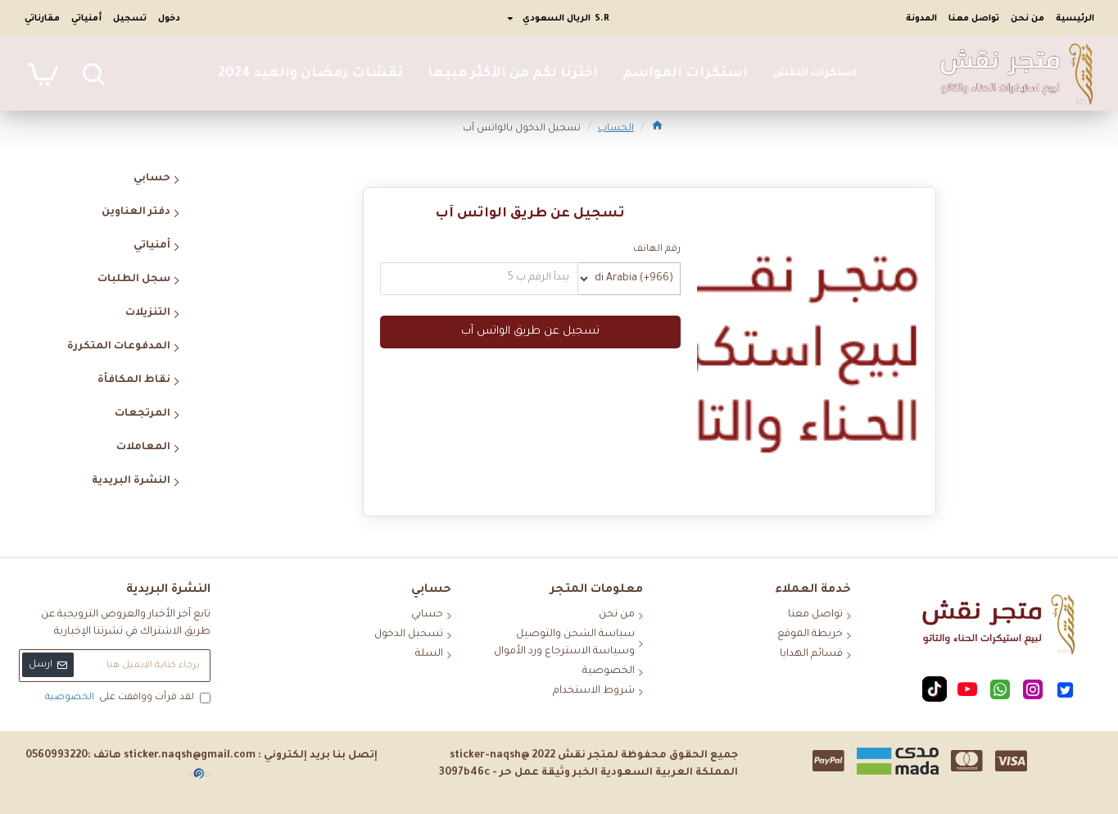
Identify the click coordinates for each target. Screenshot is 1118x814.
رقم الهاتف (657, 249)
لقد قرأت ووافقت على (126, 698)
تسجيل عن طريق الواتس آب (530, 331)
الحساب (616, 129)
